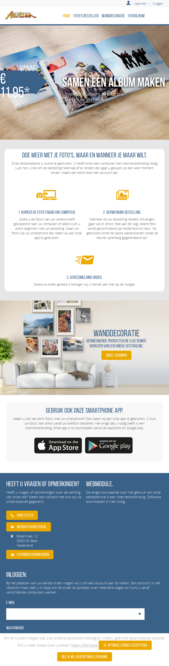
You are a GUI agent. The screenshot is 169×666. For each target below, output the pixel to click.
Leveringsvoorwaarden (30, 554)
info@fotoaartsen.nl (28, 526)
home (66, 15)
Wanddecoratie (113, 15)
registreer (140, 3)
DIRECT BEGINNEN (116, 355)
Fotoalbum (136, 15)
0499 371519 (22, 515)
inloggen (158, 3)
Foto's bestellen (86, 15)
